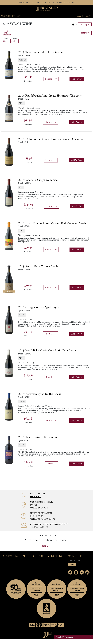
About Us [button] (29, 556)
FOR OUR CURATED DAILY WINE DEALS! (46, 2)
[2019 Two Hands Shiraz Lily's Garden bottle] (9, 65)
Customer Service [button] (51, 556)
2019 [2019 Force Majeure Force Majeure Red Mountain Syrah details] (52, 223)
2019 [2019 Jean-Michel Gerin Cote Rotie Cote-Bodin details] (47, 351)
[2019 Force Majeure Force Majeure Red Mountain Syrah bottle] (9, 235)
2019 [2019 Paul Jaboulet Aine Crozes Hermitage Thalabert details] (49, 96)
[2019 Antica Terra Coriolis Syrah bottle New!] (9, 279)
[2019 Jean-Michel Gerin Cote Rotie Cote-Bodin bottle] (9, 363)
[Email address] (79, 560)
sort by (84, 24)
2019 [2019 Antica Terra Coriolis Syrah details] (38, 266)
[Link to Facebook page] (70, 572)
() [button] (88, 16)
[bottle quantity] (50, 79)
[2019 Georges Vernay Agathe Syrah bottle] (9, 320)
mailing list (76, 556)
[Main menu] (3, 9)
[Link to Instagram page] (76, 572)
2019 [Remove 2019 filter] (6, 41)
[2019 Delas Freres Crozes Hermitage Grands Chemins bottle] (9, 151)
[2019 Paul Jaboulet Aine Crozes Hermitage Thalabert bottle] (9, 108)
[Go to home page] (46, 634)
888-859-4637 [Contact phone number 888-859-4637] (35, 497)
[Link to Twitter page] (82, 572)
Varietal (14, 38)
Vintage (6, 38)
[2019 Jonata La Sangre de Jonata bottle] (9, 192)
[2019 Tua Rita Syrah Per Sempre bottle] (9, 450)
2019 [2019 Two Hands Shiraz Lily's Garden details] (41, 52)
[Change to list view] (73, 24)
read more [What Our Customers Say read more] (46, 546)
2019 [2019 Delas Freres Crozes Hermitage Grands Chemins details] (50, 139)
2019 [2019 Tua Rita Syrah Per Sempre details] (38, 437)
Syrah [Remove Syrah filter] (14, 41)
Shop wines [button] (10, 556)
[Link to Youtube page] (87, 572)
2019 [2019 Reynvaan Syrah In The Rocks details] (39, 394)
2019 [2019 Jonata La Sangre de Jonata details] (38, 180)
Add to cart (77, 79)
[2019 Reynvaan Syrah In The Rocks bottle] (9, 406)
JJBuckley (46, 9)
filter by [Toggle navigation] (85, 32)
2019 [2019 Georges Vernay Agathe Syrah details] (39, 307)
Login (79, 16)
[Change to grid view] (76, 24)
